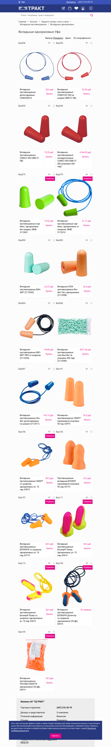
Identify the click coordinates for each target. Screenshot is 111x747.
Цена (67, 38)
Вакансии (61, 716)
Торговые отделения (30, 707)
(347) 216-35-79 (85, 2)
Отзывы (24, 720)
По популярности (82, 38)
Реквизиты (62, 720)
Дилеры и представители (33, 712)
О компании (62, 712)
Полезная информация (32, 716)
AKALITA (25, 742)
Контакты (71, 2)
